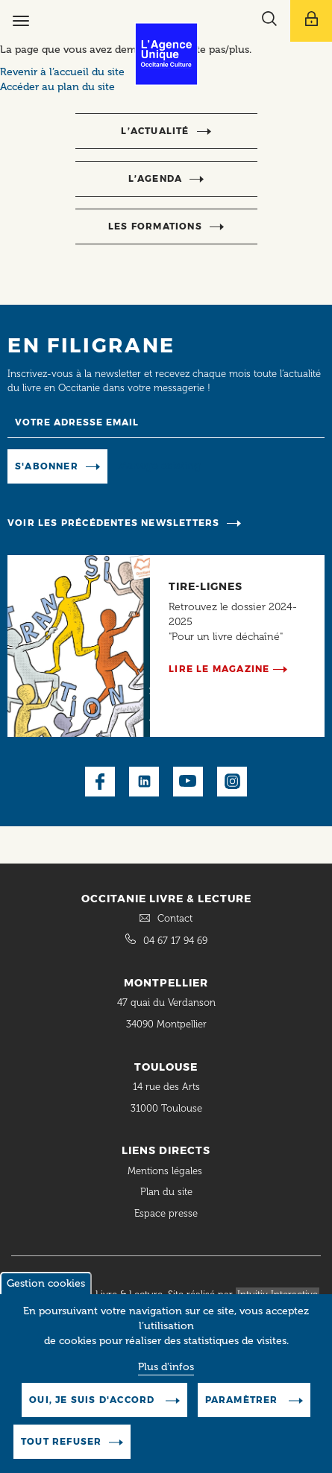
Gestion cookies (46, 1293)
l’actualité (155, 130)
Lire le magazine (219, 668)
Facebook (100, 781)
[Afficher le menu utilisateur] (311, 21)
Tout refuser (61, 1451)
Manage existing (159, 465)
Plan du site (166, 1191)
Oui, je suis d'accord (93, 1409)
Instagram (232, 781)
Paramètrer (243, 1409)
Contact (174, 918)
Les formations (155, 226)
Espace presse (166, 1213)
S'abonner (46, 466)
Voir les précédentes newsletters (113, 522)
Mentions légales (166, 1170)
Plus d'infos (166, 1376)
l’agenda (155, 178)
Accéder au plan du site (57, 86)
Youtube (188, 781)
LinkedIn (144, 781)
